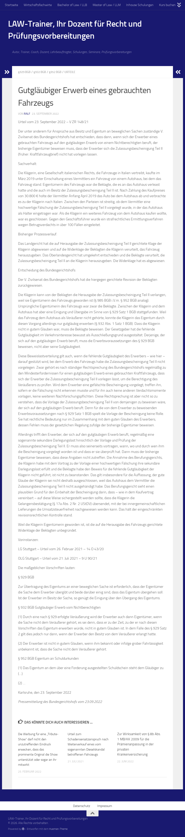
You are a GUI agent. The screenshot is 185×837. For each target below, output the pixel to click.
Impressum (104, 806)
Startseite (11, 5)
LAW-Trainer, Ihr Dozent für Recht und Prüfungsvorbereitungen (75, 30)
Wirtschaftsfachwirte (38, 5)
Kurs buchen (167, 5)
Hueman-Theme (58, 828)
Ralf (27, 113)
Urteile (74, 72)
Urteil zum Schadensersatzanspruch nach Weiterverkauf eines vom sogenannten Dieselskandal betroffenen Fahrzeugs (89, 744)
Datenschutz (81, 806)
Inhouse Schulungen (139, 5)
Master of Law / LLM (107, 5)
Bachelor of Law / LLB (72, 5)
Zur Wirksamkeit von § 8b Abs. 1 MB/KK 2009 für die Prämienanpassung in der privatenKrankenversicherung (139, 744)
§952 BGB (59, 72)
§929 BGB (25, 72)
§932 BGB (42, 72)
